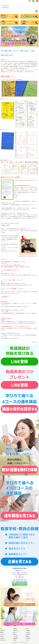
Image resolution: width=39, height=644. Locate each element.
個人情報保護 (28, 638)
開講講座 (1, 632)
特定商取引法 (28, 634)
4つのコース (2, 634)
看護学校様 (15, 628)
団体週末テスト (15, 630)
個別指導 (1, 636)
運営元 (27, 628)
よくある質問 (15, 636)
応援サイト (15, 632)
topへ (1, 628)
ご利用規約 (28, 630)
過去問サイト (15, 634)
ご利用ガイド (28, 632)
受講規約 (27, 636)
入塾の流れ (2, 638)
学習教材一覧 (2, 630)
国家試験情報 (15, 638)
